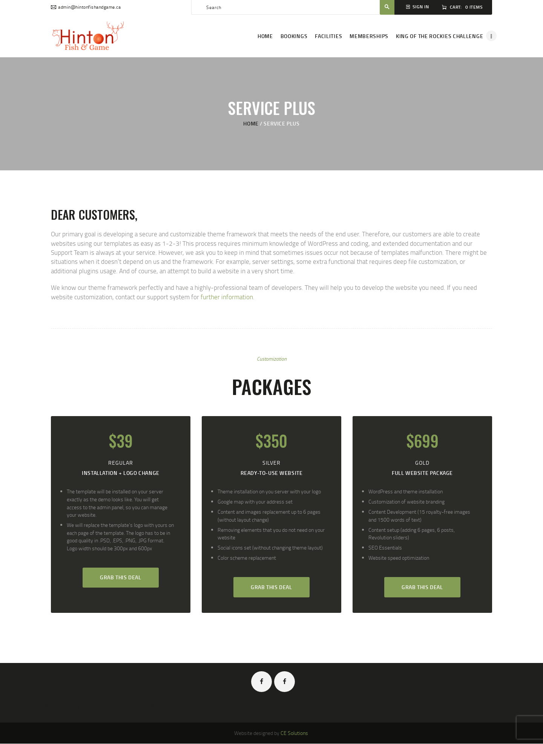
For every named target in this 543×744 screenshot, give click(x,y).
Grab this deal (120, 577)
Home (250, 123)
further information (227, 296)
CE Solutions (294, 732)
